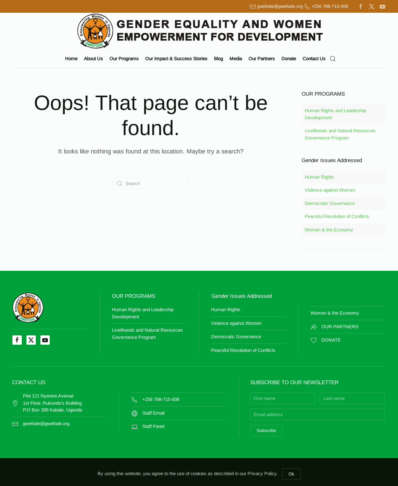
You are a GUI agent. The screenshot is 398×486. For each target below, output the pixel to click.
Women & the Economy (329, 229)
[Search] (150, 183)
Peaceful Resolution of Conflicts (337, 216)
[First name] (246, 398)
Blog (218, 58)
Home (71, 58)
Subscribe (230, 430)
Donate (288, 58)
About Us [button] (93, 58)
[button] (333, 58)
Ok (291, 473)
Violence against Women (330, 190)
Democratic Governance (330, 203)
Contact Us (314, 58)
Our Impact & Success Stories (176, 58)
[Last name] (315, 398)
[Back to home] (199, 31)
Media (235, 58)
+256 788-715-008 (330, 6)
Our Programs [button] (124, 58)
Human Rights (319, 176)
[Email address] (281, 414)
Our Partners (261, 58)
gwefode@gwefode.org (280, 6)
